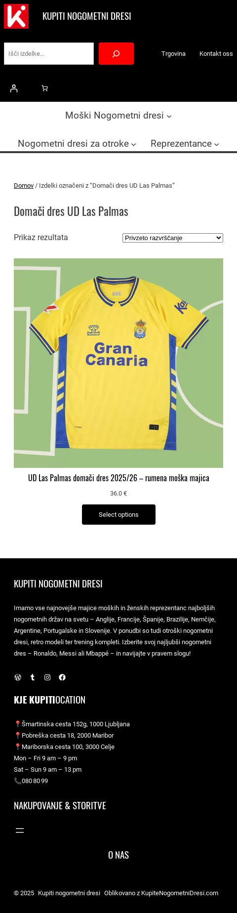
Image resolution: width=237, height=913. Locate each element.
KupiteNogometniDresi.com (179, 893)
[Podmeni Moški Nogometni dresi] (169, 116)
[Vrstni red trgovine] (172, 238)
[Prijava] (13, 88)
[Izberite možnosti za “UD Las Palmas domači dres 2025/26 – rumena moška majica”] (119, 514)
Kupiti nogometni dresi (86, 16)
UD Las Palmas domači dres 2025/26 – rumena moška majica (118, 478)
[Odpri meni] (20, 830)
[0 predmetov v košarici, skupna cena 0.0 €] (44, 88)
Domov (24, 185)
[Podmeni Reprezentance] (216, 144)
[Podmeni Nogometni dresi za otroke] (133, 144)
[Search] (116, 53)
